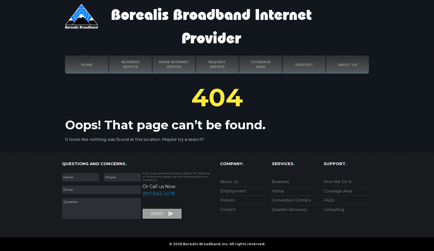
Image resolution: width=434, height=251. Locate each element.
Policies (227, 200)
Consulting (334, 209)
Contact (228, 209)
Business (280, 181)
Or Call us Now (159, 186)
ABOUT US (347, 65)
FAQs (329, 200)
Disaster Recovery (289, 209)
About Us (229, 181)
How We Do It (338, 181)
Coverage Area (338, 191)
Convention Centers (291, 200)
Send (162, 212)
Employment (233, 191)
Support (304, 65)
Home (86, 65)
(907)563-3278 (159, 193)
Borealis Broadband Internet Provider (211, 26)
